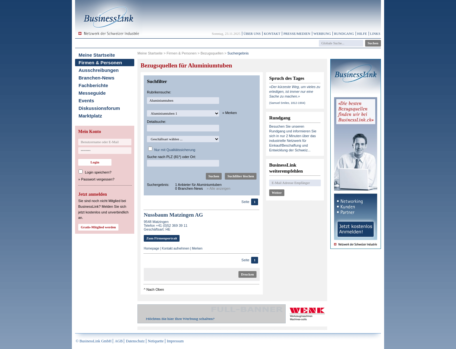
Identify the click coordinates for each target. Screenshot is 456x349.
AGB (119, 341)
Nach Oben (155, 289)
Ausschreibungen (99, 70)
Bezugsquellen (211, 53)
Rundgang (344, 33)
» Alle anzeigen (219, 188)
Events (86, 100)
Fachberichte (93, 85)
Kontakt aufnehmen (175, 248)
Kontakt (272, 33)
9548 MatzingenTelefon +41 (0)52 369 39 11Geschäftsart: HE (165, 225)
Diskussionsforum (99, 108)
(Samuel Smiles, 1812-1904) (287, 103)
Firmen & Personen (100, 62)
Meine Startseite (97, 55)
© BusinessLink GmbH (93, 341)
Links (375, 33)
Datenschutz (135, 341)
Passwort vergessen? (97, 179)
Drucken (247, 274)
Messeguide (92, 93)
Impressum (175, 341)
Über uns (252, 33)
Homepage (151, 248)
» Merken (229, 113)
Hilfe (362, 33)
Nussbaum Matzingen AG (173, 215)
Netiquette (156, 341)
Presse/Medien (296, 33)
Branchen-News (96, 77)
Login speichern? (98, 172)
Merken (197, 248)
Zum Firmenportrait (161, 238)
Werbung (322, 33)
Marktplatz (90, 115)
